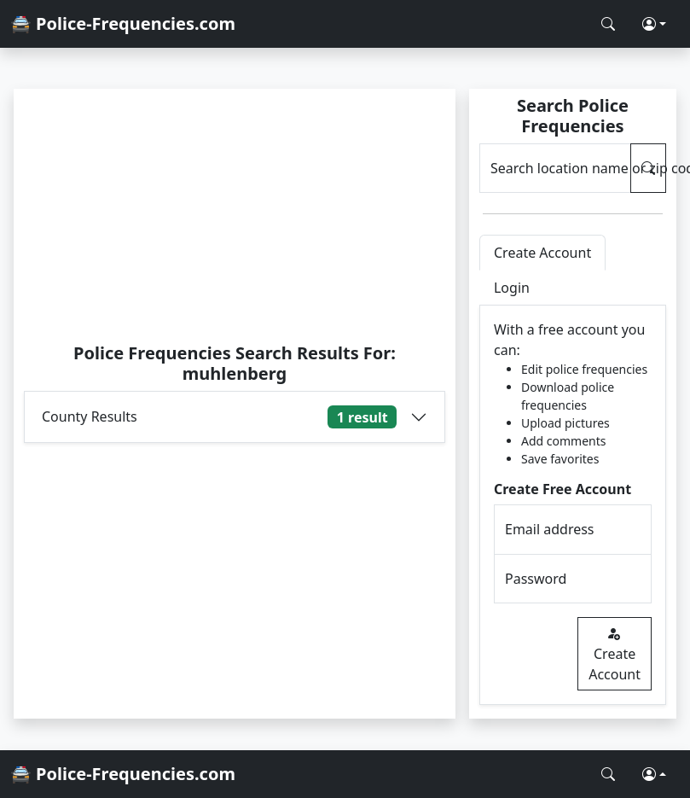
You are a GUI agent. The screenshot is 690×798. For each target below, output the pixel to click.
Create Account (615, 654)
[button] (654, 24)
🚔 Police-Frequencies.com (122, 23)
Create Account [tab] (542, 252)
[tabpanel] (572, 505)
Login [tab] (512, 287)
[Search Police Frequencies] (608, 24)
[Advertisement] (234, 215)
